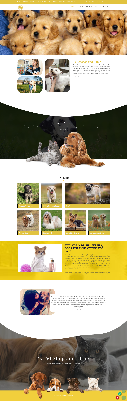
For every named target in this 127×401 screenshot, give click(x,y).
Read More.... (63, 129)
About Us (80, 7)
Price (96, 7)
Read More (76, 76)
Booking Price (68, 363)
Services (89, 7)
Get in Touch (104, 7)
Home (73, 7)
